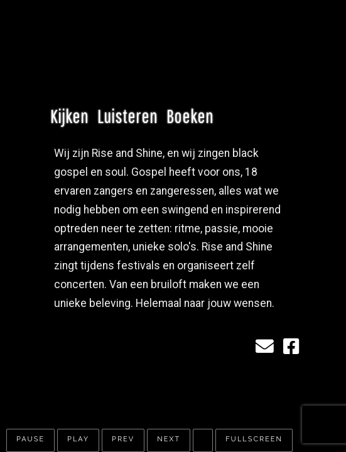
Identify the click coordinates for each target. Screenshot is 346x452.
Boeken (190, 115)
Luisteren (127, 115)
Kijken (69, 115)
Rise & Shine (167, 49)
